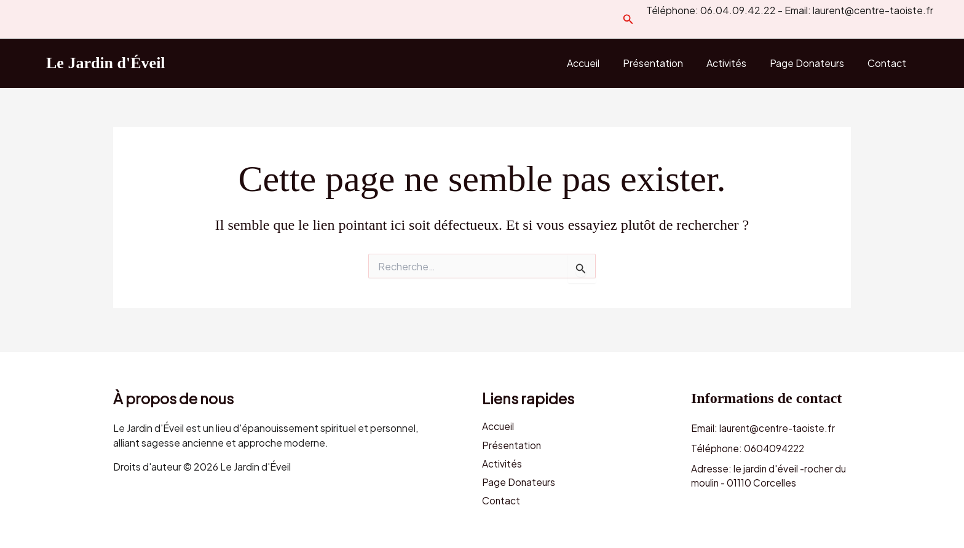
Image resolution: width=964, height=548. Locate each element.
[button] (628, 19)
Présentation (666, 63)
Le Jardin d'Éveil (105, 63)
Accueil (599, 63)
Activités (736, 63)
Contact (888, 63)
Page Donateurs (812, 63)
